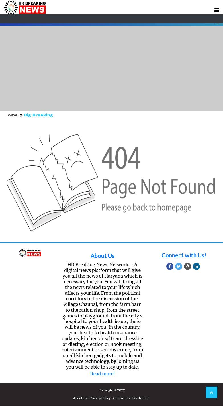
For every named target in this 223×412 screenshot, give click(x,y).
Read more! (102, 373)
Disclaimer (140, 398)
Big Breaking (38, 115)
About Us (102, 255)
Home (11, 115)
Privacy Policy (100, 398)
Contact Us (121, 398)
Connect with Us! (183, 255)
